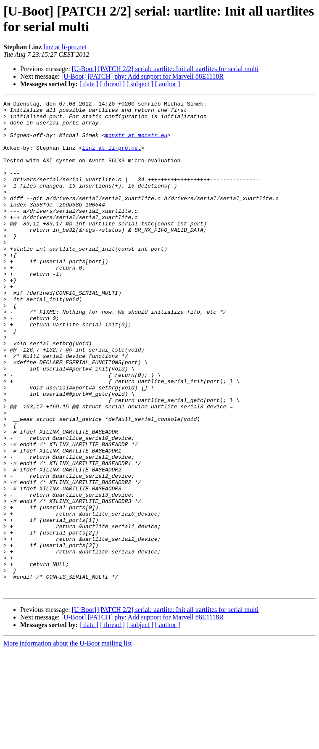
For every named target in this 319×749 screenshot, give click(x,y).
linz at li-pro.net (65, 46)
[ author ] (167, 83)
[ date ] (88, 83)
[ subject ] (140, 83)
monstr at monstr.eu (136, 142)
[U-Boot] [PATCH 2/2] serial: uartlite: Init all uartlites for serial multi (165, 68)
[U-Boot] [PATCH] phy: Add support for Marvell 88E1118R (142, 76)
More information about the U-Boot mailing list (67, 741)
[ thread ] (112, 83)
